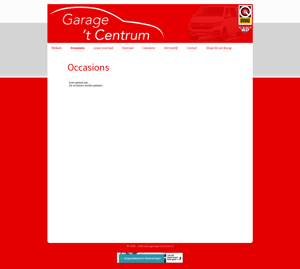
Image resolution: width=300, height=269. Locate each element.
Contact (192, 48)
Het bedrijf (171, 48)
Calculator (148, 48)
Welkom (57, 48)
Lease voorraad (103, 48)
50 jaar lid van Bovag (219, 48)
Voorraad (127, 48)
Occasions (77, 48)
